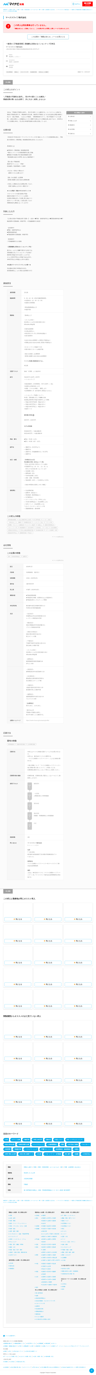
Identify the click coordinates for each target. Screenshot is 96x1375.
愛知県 (54, 1247)
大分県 (49, 1279)
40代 (6, 1139)
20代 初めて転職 (73, 1144)
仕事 (32, 1346)
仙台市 (44, 1223)
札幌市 (44, 1215)
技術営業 (7, 1149)
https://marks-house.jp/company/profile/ (37, 720)
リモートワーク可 (40, 1303)
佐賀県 (49, 1276)
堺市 (53, 1260)
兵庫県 (44, 1257)
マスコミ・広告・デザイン (68, 1241)
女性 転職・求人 (38, 1356)
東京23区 (57, 1234)
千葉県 (49, 1228)
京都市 (44, 1260)
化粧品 (76, 1149)
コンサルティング (66, 1247)
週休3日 (48, 1139)
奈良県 (49, 1257)
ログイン (77, 4)
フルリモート (86, 1144)
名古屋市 (54, 1252)
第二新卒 (67, 1154)
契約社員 (12, 1266)
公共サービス (13, 1255)
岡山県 (54, 1263)
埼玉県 (26, 1173)
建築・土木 (12, 1247)
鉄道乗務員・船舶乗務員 (63, 1149)
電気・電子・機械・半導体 (16, 1244)
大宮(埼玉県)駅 (28, 1178)
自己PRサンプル (31, 1343)
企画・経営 (12, 1218)
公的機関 (64, 1257)
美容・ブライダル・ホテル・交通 (18, 1226)
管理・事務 (12, 1220)
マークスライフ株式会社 (63, 9)
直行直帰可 (67, 1190)
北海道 (37, 1215)
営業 (18, 9)
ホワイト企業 (16, 1139)
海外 (37, 1287)
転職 (5, 1351)
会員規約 (6, 1367)
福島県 (54, 1220)
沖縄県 (50, 1282)
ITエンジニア (13, 1241)
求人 (10, 1351)
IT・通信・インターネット (68, 1215)
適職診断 (26, 1346)
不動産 (26, 1184)
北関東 (37, 1226)
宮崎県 (54, 1279)
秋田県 (44, 1220)
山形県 (49, 1220)
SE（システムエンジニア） (75, 1139)
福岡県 (44, 1276)
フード (63, 1239)
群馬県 (54, 1226)
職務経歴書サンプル (20, 1343)
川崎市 (49, 1236)
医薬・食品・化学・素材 (16, 1249)
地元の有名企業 (9, 1144)
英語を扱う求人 (21, 1361)
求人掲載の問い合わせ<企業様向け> (51, 1367)
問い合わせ (36, 1367)
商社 (63, 1228)
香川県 (49, 1271)
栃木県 (49, 1226)
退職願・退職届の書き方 (10, 1346)
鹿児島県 (44, 1282)
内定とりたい (59, 1139)
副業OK (38, 1306)
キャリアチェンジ (38, 1144)
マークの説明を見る (58, 536)
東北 (37, 1218)
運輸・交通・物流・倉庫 (68, 1252)
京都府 (49, 1255)
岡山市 (44, 1269)
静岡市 (44, 1252)
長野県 (54, 1239)
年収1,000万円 (38, 1139)
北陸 (37, 1244)
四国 (37, 1271)
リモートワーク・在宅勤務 (53, 1154)
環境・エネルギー (66, 1255)
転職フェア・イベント (58, 1346)
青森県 (44, 1218)
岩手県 (49, 1218)
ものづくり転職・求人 (26, 1356)
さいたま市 (31, 1173)
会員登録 (87, 4)
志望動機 (40, 1343)
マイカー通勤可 (40, 1316)
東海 (37, 1247)
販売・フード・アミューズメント (18, 1223)
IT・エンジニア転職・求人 (11, 1356)
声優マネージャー (46, 1149)
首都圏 (37, 1228)
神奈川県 (44, 1231)
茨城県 (44, 1226)
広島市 (49, 1269)
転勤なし (35, 1190)
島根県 (49, 1263)
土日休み (64, 1284)
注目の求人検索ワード (26, 1154)
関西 (37, 1255)
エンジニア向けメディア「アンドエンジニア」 (78, 1346)
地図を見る (31, 856)
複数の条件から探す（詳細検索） (70, 1271)
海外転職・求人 (50, 1356)
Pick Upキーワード (18, 1351)
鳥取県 (44, 1263)
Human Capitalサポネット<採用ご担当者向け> (74, 1367)
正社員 (39, 1154)
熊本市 (55, 1284)
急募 (37, 1295)
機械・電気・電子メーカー (68, 1218)
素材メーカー (65, 1220)
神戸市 (58, 1260)
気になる (19, 919)
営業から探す (12, 9)
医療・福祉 (12, 1228)
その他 (63, 1260)
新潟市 (44, 1241)
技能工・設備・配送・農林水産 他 (18, 1252)
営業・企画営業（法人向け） (49, 9)
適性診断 (47, 1343)
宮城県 (54, 1218)
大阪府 (54, 1255)
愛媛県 (54, 1271)
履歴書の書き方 (8, 1343)
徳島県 (44, 1271)
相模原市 (54, 1236)
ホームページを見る (33, 845)
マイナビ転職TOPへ (10, 1335)
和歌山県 (54, 1257)
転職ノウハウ (46, 1346)
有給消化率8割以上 (41, 1298)
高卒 (63, 1289)
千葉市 (51, 1234)
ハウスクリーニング (31, 1149)
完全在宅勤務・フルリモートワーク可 (45, 1301)
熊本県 (44, 1279)
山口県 (49, 1266)
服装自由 (38, 1314)
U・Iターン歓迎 (58, 1190)
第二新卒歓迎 (28, 1190)
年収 (20, 1346)
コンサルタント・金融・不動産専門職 (19, 1234)
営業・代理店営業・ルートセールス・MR (30, 9)
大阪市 (49, 1260)
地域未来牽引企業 (24, 1144)
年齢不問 (26, 1139)
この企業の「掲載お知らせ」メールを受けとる (48, 37)
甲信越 (37, 1239)
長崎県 (54, 1276)
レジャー (64, 1234)
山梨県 (49, 1239)
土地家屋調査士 (52, 1144)
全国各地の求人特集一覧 (68, 1273)
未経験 (76, 1154)
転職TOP (5, 9)
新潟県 (44, 1239)
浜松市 (49, 1252)
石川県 (49, 1244)
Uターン (54, 1343)
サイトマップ (27, 1367)
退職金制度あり (40, 1311)
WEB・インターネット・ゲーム (18, 1239)
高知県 (44, 1274)
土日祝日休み (87, 1154)
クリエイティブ (14, 1236)
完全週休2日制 (39, 1308)
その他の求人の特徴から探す (43, 1319)
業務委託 (12, 1268)
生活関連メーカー (66, 1226)
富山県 (44, 1244)
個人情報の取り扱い (16, 1367)
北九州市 (44, 1284)
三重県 (44, 1249)
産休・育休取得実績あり (45, 1190)
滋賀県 (44, 1255)
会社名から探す (66, 1268)
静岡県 (49, 1247)
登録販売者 (18, 1149)
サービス (64, 1231)
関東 (62, 1144)
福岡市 (50, 1284)
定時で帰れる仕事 (10, 1154)
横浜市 (44, 1236)
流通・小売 (65, 1236)
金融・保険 (65, 1244)
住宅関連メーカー (66, 1223)
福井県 (54, 1244)
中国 (37, 1263)
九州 (37, 1276)
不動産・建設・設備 (67, 1249)
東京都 (54, 1228)
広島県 (44, 1266)
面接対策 (38, 1346)
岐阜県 (44, 1247)
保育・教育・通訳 (14, 1231)
